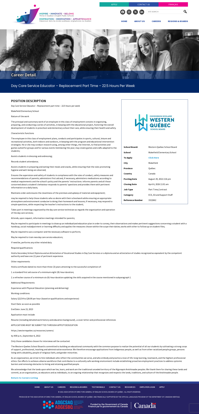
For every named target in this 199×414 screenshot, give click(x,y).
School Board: (131, 147)
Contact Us (144, 4)
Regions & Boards (178, 21)
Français (173, 4)
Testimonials (98, 387)
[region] (99, 54)
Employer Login (147, 387)
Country (128, 173)
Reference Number (133, 200)
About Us (139, 21)
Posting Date (130, 179)
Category (128, 194)
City (126, 163)
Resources (130, 387)
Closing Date (130, 184)
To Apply (128, 157)
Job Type (128, 189)
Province (128, 168)
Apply (114, 4)
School (127, 152)
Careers (156, 21)
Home (124, 21)
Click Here (153, 157)
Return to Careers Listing (24, 377)
